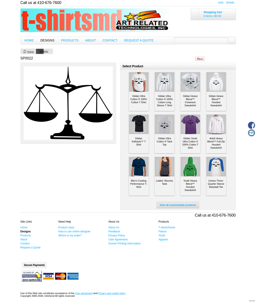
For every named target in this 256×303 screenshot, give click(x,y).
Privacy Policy (116, 235)
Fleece (162, 231)
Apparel (162, 239)
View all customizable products (178, 205)
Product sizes (66, 227)
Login (221, 2)
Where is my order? (70, 235)
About (90, 40)
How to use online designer (74, 231)
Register (230, 2)
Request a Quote (139, 40)
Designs (47, 40)
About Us (113, 227)
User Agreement (118, 239)
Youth (161, 235)
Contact (110, 40)
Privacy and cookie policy (112, 293)
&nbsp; (139, 82)
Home (29, 40)
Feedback (114, 231)
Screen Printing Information (124, 243)
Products (70, 40)
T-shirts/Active (166, 227)
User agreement (84, 293)
